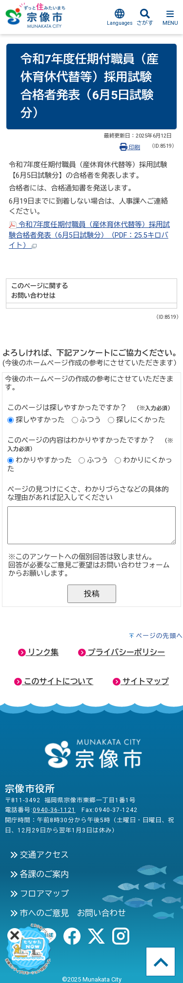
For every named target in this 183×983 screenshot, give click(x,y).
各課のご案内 (39, 874)
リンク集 (38, 652)
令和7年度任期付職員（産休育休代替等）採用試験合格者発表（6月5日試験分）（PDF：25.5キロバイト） (89, 235)
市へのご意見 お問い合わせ (68, 913)
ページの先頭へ (159, 635)
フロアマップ (39, 893)
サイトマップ (141, 681)
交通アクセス (39, 855)
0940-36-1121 (54, 810)
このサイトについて (53, 681)
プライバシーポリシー (121, 652)
